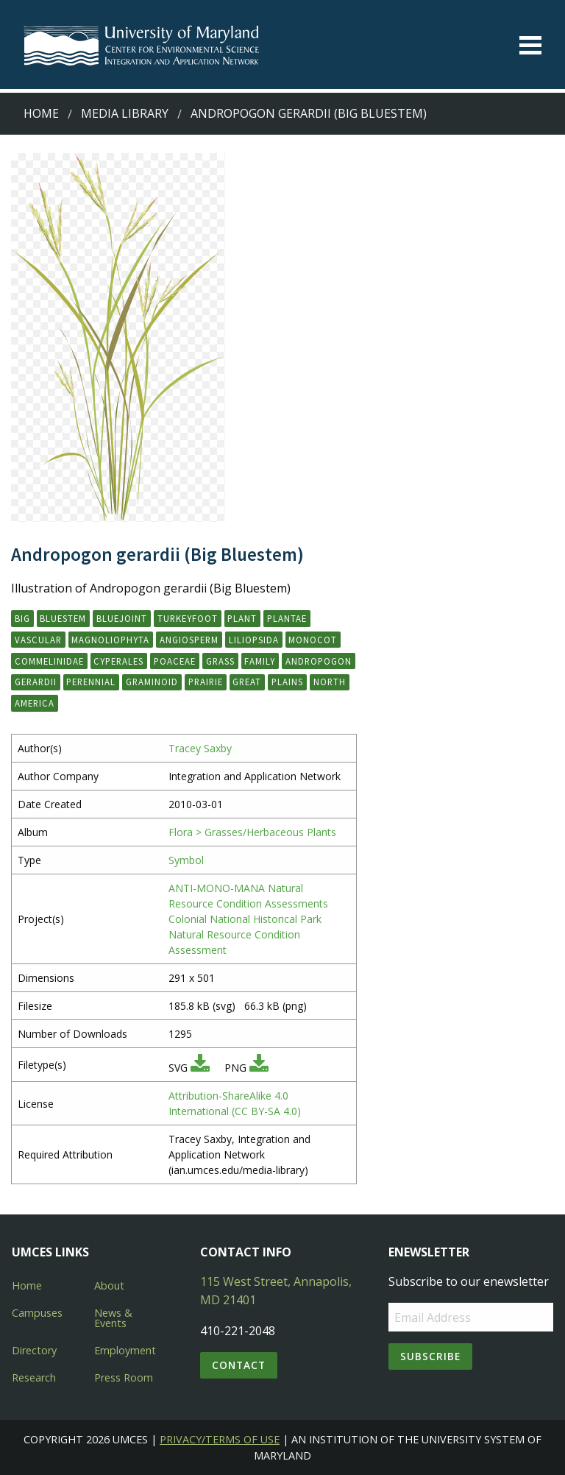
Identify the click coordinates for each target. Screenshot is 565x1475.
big (22, 618)
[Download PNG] (259, 1068)
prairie (205, 681)
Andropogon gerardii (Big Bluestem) (309, 113)
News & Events (113, 1318)
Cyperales (118, 661)
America (34, 703)
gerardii (36, 681)
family (259, 661)
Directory (34, 1350)
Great (246, 681)
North (329, 681)
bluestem (63, 618)
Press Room (123, 1377)
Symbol (186, 860)
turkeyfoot (187, 618)
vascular (38, 639)
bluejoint (121, 618)
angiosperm (189, 639)
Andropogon (318, 661)
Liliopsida (254, 639)
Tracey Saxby (200, 748)
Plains (287, 681)
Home (41, 113)
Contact (239, 1365)
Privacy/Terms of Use (220, 1439)
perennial (91, 681)
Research (34, 1377)
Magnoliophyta (110, 639)
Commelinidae (49, 661)
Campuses (37, 1313)
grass (220, 661)
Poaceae (175, 661)
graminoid (152, 681)
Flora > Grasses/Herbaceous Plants (252, 832)
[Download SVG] (200, 1068)
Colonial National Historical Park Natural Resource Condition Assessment (244, 934)
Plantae (287, 618)
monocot (312, 639)
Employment (125, 1350)
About (109, 1285)
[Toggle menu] (530, 45)
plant (242, 618)
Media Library (124, 113)
